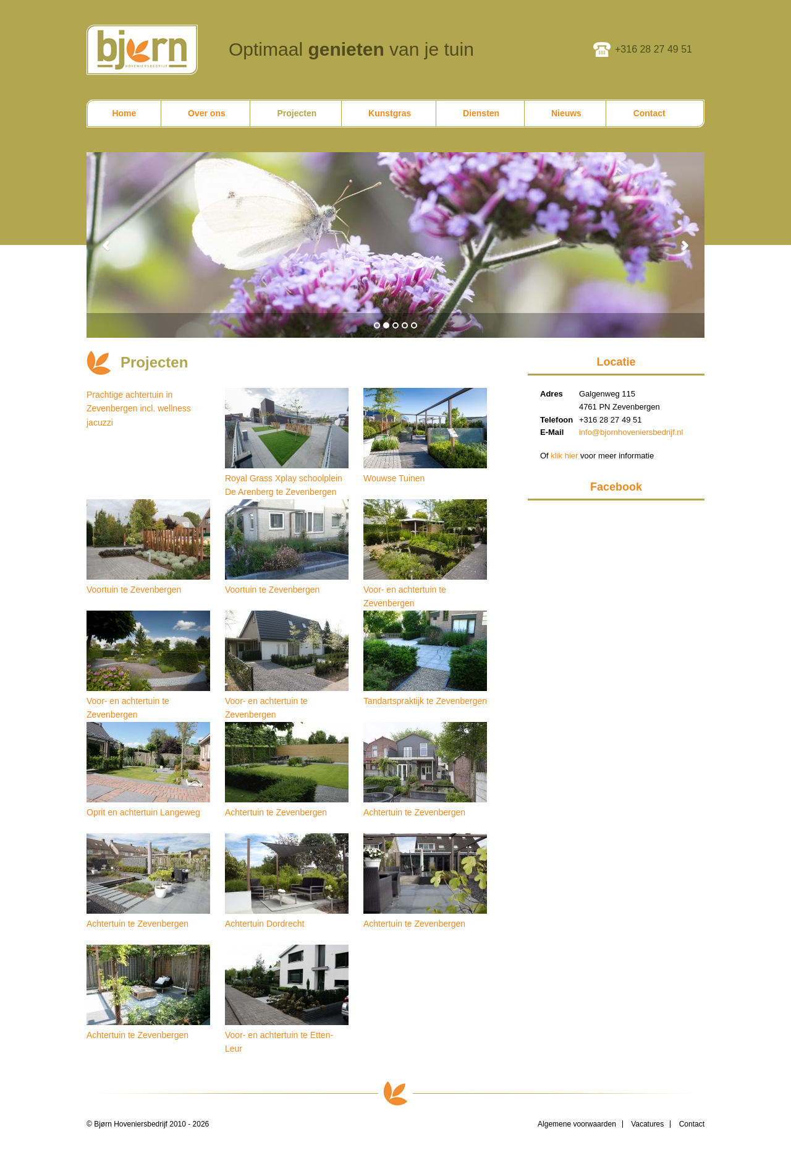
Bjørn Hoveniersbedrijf (142, 50)
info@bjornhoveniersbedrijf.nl (631, 432)
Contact (691, 1124)
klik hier (564, 455)
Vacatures (647, 1124)
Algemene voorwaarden (577, 1124)
